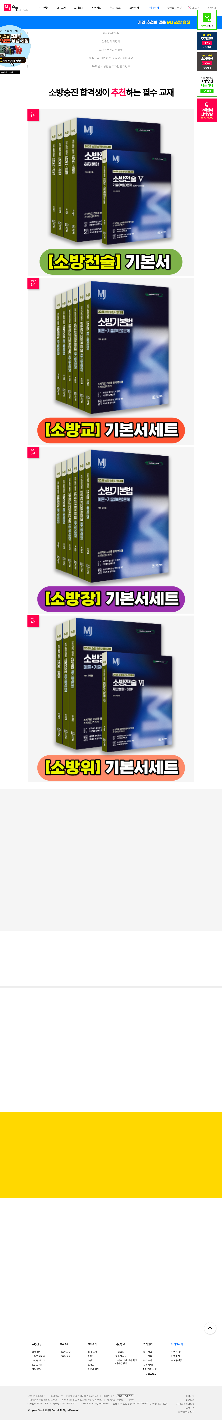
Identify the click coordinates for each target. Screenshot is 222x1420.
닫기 (17, 76)
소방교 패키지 (39, 1365)
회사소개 (190, 1396)
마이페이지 (176, 1352)
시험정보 (119, 1352)
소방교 (90, 1365)
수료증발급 (176, 1360)
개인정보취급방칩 (185, 1404)
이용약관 (190, 1400)
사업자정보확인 (125, 1396)
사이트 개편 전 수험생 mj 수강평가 (126, 1362)
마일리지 (175, 1356)
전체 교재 (92, 1352)
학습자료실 (120, 1356)
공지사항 (147, 1352)
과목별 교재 (93, 1369)
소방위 (90, 1356)
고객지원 (190, 1408)
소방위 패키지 (39, 1356)
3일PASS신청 (150, 1369)
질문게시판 (148, 1365)
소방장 (90, 1360)
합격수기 (147, 1360)
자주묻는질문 (149, 1374)
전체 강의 (36, 1352)
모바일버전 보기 (186, 1412)
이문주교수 (65, 1352)
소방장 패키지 (39, 1360)
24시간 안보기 (7, 72)
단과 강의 (36, 1369)
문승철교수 (65, 1356)
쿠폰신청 (147, 1356)
